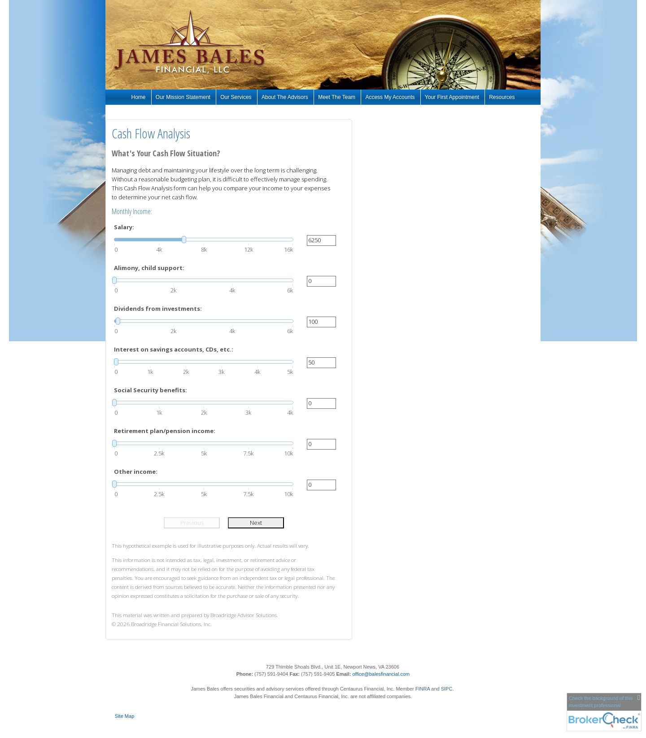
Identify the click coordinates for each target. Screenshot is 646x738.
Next (256, 523)
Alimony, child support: (149, 268)
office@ (360, 674)
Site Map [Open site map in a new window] (124, 716)
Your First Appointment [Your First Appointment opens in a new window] (452, 97)
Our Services (235, 97)
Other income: (135, 472)
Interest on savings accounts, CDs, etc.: (173, 349)
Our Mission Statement (183, 97)
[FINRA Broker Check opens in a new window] (604, 711)
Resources (502, 97)
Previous (192, 523)
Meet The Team (336, 97)
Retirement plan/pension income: (164, 431)
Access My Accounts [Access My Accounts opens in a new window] (390, 97)
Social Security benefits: (150, 390)
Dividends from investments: (158, 309)
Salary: (124, 227)
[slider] (203, 239)
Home (138, 97)
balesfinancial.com (389, 674)
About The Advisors (285, 97)
